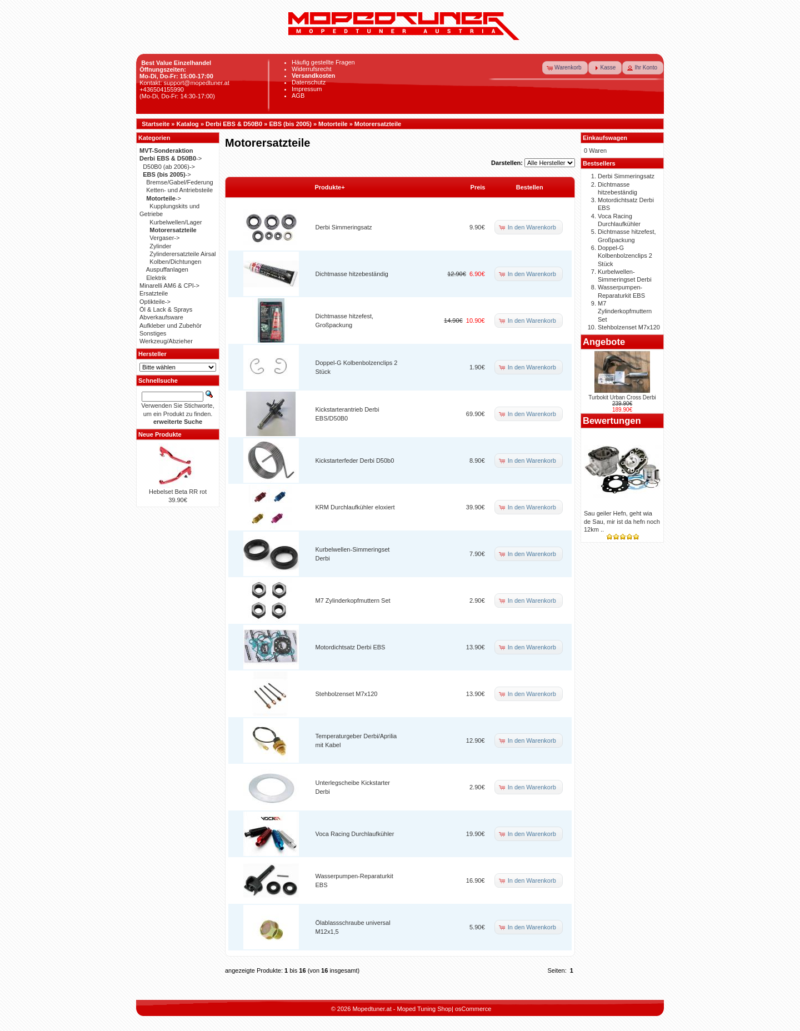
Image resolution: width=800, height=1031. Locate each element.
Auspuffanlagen (167, 269)
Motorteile (333, 124)
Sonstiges (152, 333)
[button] (565, 67)
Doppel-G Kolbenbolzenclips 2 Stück (625, 255)
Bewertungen (612, 421)
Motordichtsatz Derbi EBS (351, 647)
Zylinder (160, 246)
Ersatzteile (153, 293)
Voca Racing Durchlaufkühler (355, 833)
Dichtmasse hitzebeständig (352, 274)
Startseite (155, 124)
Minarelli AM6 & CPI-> (169, 285)
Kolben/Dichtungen (175, 261)
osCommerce (473, 1008)
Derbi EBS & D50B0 (234, 124)
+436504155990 (161, 89)
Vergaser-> (164, 237)
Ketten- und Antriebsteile (179, 190)
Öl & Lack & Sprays (165, 309)
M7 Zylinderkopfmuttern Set (353, 600)
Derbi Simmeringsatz (344, 227)
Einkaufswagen (605, 137)
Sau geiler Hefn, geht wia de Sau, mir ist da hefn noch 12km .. (622, 521)
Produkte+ (330, 187)
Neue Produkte (160, 434)
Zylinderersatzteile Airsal (182, 254)
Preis (478, 187)
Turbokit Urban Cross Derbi (622, 397)
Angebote (604, 342)
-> (170, 158)
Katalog (188, 124)
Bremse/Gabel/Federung (179, 182)
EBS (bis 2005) (290, 124)
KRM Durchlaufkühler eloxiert (355, 507)
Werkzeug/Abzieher (166, 341)
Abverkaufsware (161, 317)
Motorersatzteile (377, 124)
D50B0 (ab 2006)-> (169, 166)
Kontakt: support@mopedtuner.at (184, 82)
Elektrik (156, 277)
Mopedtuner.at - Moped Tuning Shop (402, 1008)
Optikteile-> (155, 301)
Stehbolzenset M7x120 (347, 693)
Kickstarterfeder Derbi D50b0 (355, 460)
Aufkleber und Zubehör (170, 325)
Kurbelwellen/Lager (175, 222)
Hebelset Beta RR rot (178, 491)
